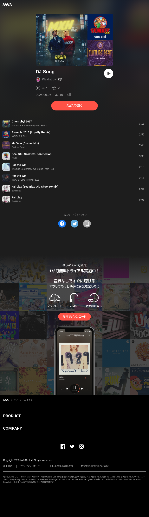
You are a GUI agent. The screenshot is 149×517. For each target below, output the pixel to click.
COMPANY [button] (12, 428)
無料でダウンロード (74, 316)
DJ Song (27, 399)
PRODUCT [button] (12, 416)
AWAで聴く (74, 105)
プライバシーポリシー (31, 466)
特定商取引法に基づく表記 (95, 466)
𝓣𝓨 (59, 79)
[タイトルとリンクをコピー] (87, 223)
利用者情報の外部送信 (61, 466)
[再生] (108, 73)
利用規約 (7, 466)
